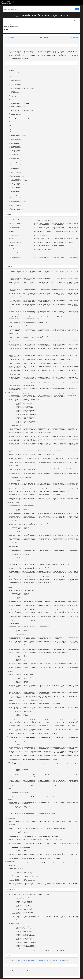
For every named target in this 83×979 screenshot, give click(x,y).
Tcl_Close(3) (12, 960)
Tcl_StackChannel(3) (52, 960)
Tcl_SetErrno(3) (32, 960)
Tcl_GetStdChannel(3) (63, 960)
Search (77, 9)
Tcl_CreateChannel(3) (10, 37)
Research (76, 20)
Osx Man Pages (8, 20)
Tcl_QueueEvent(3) (41, 960)
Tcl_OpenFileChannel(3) (21, 960)
